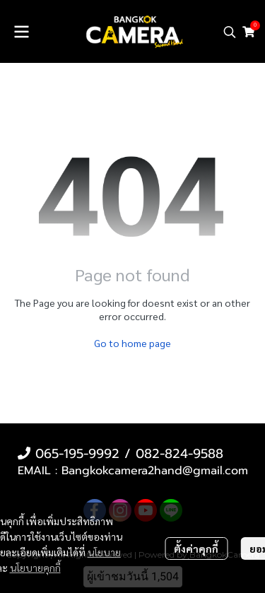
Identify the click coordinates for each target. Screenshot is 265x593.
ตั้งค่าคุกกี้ (196, 548)
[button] (230, 32)
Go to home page (132, 342)
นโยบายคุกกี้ (35, 567)
